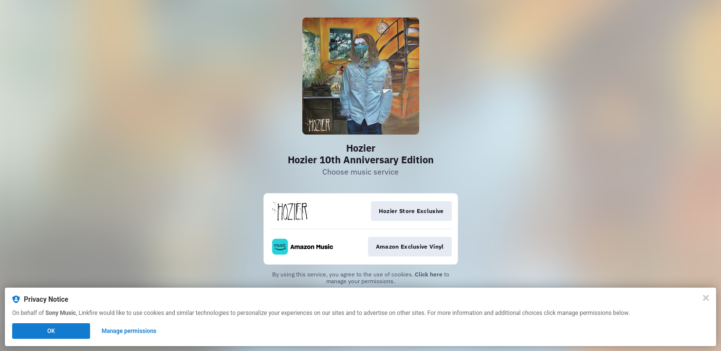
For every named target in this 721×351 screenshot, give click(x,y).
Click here (429, 274)
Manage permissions (129, 331)
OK (51, 331)
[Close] (706, 298)
